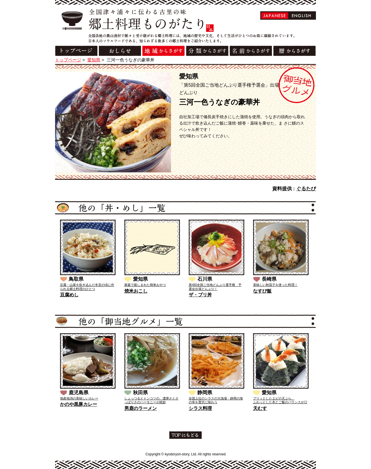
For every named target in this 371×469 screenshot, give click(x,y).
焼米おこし (136, 291)
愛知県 (93, 59)
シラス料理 (200, 408)
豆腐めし (69, 294)
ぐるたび (306, 188)
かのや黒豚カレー (78, 404)
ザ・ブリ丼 (200, 294)
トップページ (68, 59)
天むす (260, 408)
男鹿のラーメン (140, 408)
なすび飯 (262, 291)
